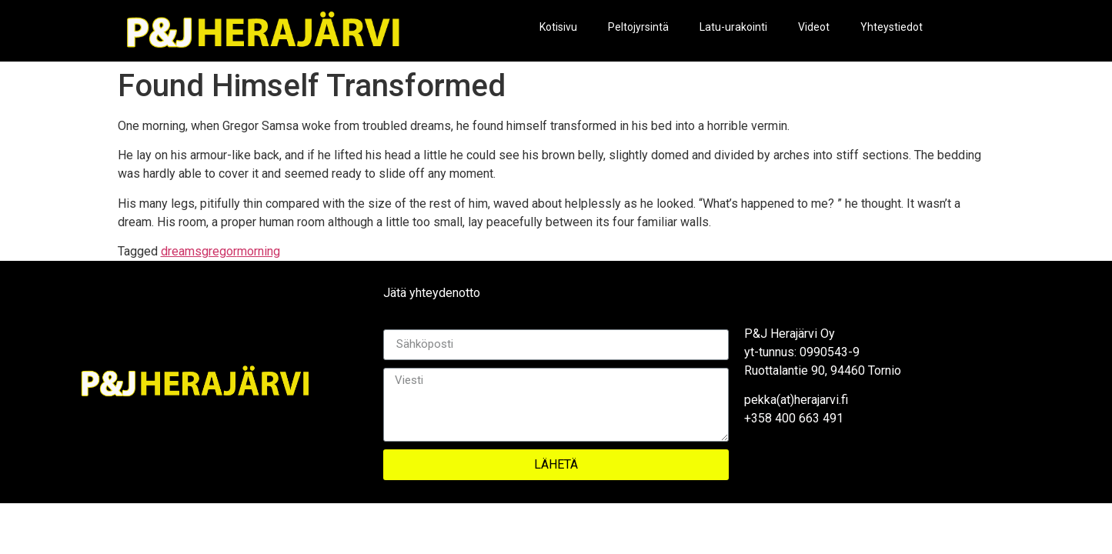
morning (258, 251)
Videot (814, 27)
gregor (219, 251)
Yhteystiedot (891, 27)
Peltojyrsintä (638, 27)
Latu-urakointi (733, 27)
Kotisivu (558, 27)
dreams (181, 251)
